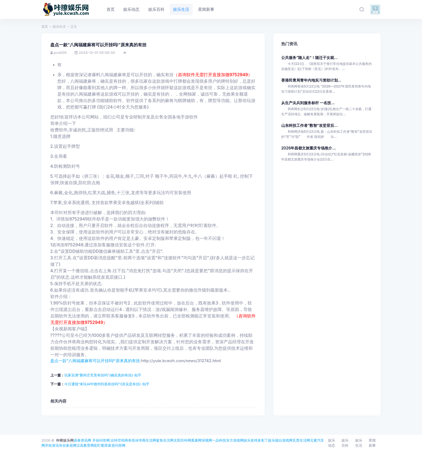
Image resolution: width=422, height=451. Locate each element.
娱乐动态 (331, 443)
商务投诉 (132, 440)
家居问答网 (116, 445)
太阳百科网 (182, 440)
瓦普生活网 (301, 440)
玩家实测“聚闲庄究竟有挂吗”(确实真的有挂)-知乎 (103, 375)
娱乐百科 (345, 443)
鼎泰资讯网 (82, 440)
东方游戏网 (235, 440)
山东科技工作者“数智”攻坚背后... (309, 125)
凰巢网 (196, 440)
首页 (44, 27)
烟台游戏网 (284, 440)
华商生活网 (147, 440)
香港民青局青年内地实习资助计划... (311, 80)
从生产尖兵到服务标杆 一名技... (308, 102)
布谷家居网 (67, 445)
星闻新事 (372, 443)
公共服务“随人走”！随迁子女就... (309, 57)
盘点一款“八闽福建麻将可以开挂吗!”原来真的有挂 (95, 360)
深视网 (207, 440)
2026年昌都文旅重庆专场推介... (308, 148)
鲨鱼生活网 (165, 440)
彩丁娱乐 (268, 440)
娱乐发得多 (252, 440)
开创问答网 (101, 440)
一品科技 (219, 440)
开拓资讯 (52, 445)
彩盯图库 (101, 445)
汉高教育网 (85, 445)
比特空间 (118, 440)
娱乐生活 (59, 27)
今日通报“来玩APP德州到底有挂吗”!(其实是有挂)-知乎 (106, 384)
